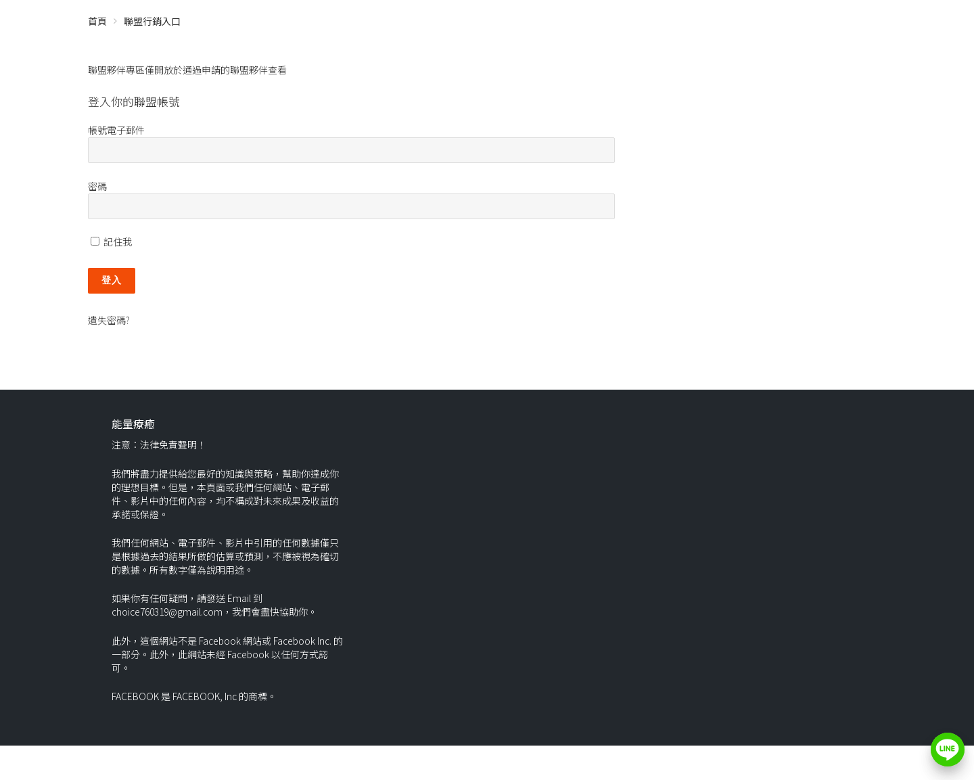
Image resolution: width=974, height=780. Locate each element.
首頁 (97, 21)
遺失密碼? (109, 320)
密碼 (97, 186)
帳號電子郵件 (116, 130)
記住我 (111, 241)
